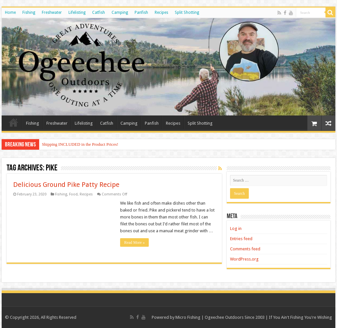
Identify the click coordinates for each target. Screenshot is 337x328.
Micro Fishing (187, 317)
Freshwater (52, 12)
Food (73, 194)
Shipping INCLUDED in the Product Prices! (80, 144)
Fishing (28, 12)
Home (10, 12)
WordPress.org (244, 259)
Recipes (161, 12)
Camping (120, 12)
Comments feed (245, 248)
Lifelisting (77, 12)
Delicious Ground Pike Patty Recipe (66, 185)
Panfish (141, 12)
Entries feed (241, 238)
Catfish (98, 12)
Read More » (134, 242)
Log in (236, 228)
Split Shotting (187, 12)
